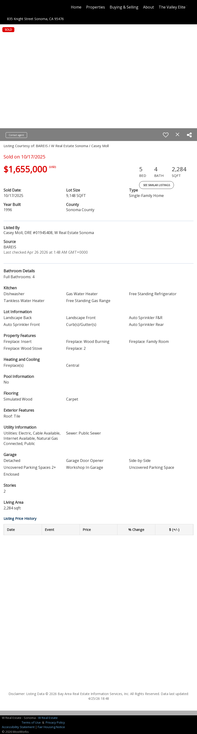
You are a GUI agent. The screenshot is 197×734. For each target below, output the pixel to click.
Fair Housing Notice (51, 727)
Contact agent (16, 135)
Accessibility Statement (18, 727)
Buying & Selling (124, 7)
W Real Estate (48, 718)
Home (76, 7)
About (148, 7)
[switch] (166, 135)
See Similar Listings (156, 185)
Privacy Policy (55, 722)
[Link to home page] (12, 7)
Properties (95, 7)
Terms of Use (31, 722)
